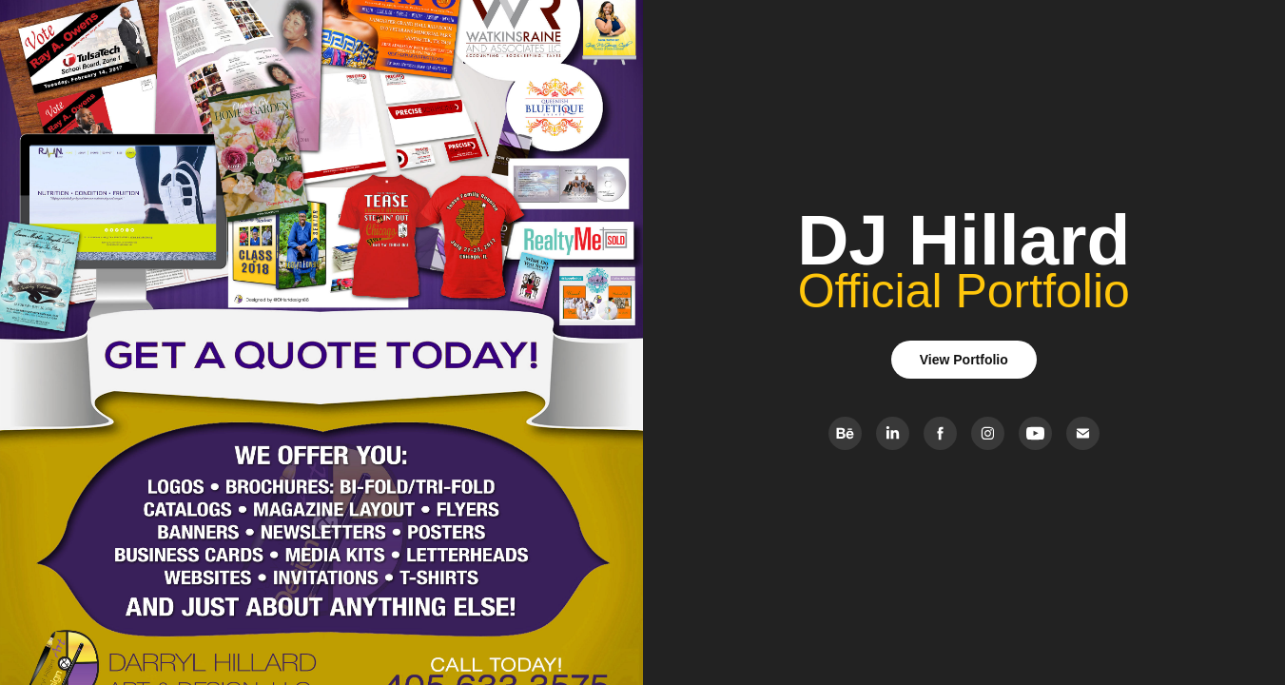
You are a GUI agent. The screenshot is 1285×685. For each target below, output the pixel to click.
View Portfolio (964, 359)
